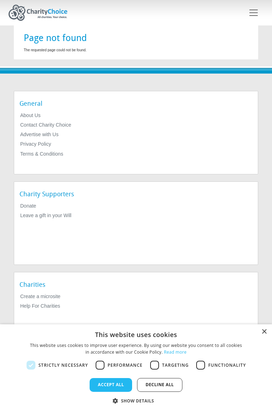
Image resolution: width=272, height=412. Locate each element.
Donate (28, 206)
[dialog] (136, 368)
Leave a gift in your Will (46, 215)
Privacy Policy (35, 144)
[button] (136, 400)
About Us (30, 115)
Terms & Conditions (41, 154)
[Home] (40, 13)
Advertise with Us (39, 134)
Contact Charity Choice (45, 125)
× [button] (264, 332)
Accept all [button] (111, 385)
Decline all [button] (160, 385)
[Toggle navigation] (254, 13)
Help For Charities (40, 306)
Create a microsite (40, 296)
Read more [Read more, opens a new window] (175, 352)
